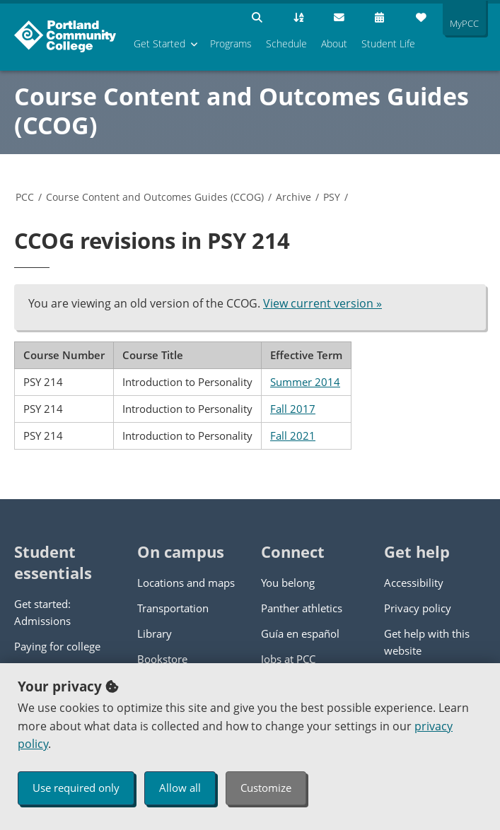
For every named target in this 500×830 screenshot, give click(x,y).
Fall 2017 (292, 409)
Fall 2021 (292, 435)
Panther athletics (301, 608)
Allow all (180, 788)
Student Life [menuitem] (388, 43)
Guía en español (300, 633)
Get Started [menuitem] (159, 43)
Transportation (173, 608)
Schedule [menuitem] (286, 43)
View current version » (322, 303)
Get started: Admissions (42, 612)
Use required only (76, 788)
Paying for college (57, 646)
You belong (288, 582)
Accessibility (413, 582)
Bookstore (162, 659)
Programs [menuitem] (231, 43)
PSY (331, 197)
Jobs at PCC (288, 659)
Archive (293, 197)
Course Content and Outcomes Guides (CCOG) (241, 110)
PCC (25, 197)
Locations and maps (186, 582)
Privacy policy (417, 608)
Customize (265, 788)
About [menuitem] (334, 43)
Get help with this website (427, 641)
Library (154, 633)
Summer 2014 (305, 382)
